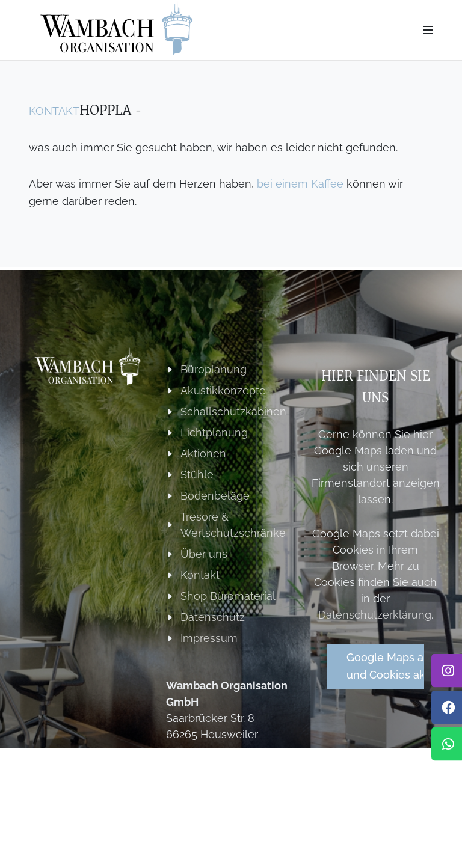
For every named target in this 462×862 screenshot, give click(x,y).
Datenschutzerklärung (374, 614)
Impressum (209, 638)
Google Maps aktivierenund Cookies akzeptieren (385, 666)
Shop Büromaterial (228, 596)
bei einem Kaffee (300, 183)
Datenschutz (212, 617)
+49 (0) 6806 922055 (221, 768)
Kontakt (54, 111)
